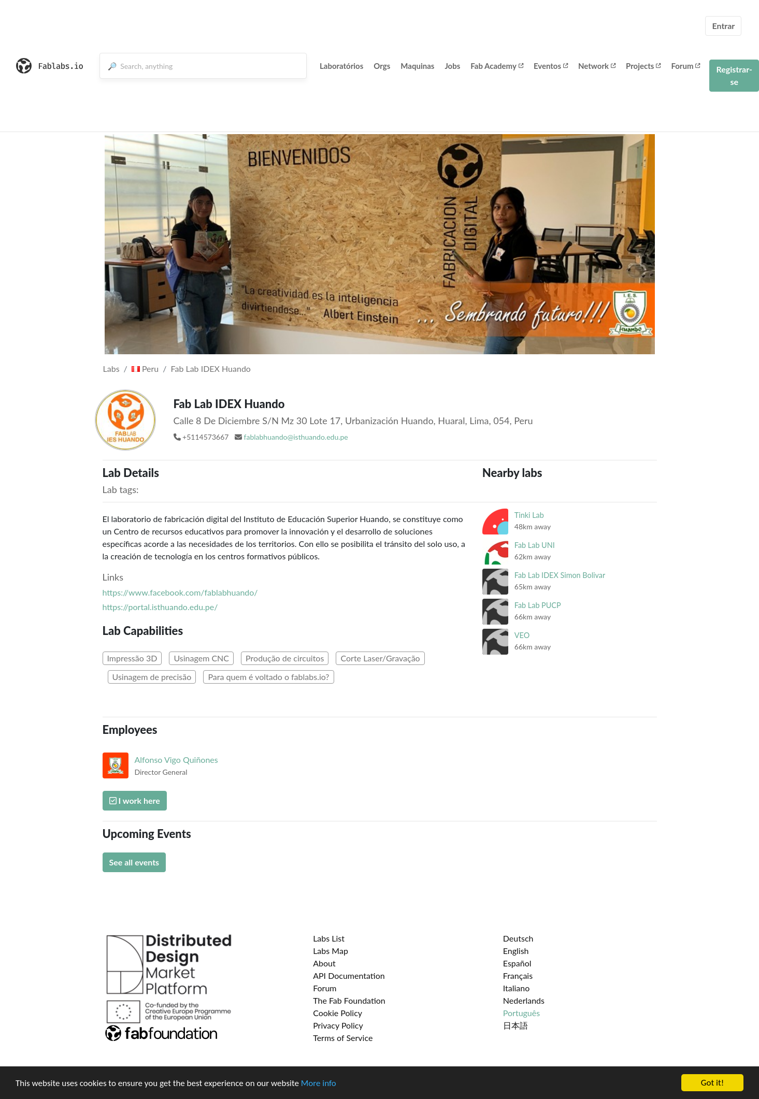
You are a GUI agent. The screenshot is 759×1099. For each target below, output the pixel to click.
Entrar (723, 26)
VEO (521, 635)
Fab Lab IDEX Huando (211, 368)
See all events (134, 862)
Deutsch (518, 938)
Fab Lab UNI (534, 545)
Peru (145, 368)
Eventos (551, 65)
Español (517, 963)
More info (318, 1083)
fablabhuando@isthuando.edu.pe (296, 436)
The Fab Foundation (349, 1000)
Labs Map (330, 951)
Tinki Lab (529, 515)
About (324, 963)
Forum (685, 65)
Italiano (516, 988)
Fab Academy (496, 65)
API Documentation (349, 975)
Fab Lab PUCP (537, 605)
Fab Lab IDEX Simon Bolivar (559, 575)
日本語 (515, 1025)
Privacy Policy (338, 1025)
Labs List (329, 938)
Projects (643, 65)
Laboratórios (341, 65)
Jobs (452, 65)
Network (596, 65)
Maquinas (417, 65)
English (516, 951)
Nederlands (524, 1000)
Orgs (382, 65)
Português (521, 1013)
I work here (134, 800)
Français (518, 975)
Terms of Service (343, 1038)
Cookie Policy (337, 1013)
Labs (111, 368)
